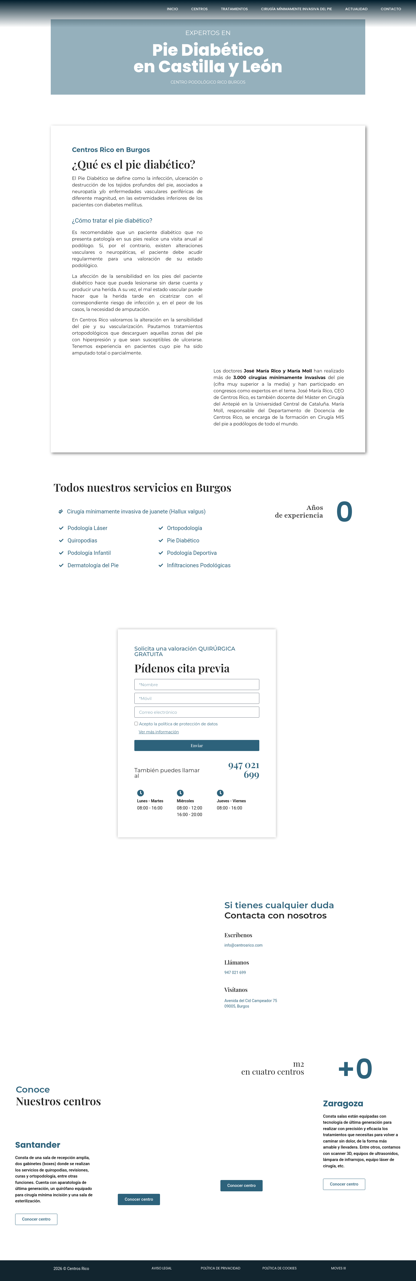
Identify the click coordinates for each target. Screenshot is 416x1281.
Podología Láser (87, 528)
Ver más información (159, 731)
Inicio (172, 9)
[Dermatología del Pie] (61, 565)
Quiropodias (82, 540)
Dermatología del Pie (93, 565)
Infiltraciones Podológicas (199, 565)
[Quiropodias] (61, 540)
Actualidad (356, 9)
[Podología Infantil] (61, 553)
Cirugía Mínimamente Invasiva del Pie (296, 9)
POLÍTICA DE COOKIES (279, 1268)
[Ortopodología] (161, 528)
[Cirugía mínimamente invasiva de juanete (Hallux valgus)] (60, 511)
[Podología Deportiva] (161, 553)
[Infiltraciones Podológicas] (161, 565)
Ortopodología (184, 528)
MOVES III (338, 1268)
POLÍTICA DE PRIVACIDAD (220, 1268)
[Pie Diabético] (161, 540)
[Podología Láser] (61, 528)
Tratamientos (234, 9)
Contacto (391, 9)
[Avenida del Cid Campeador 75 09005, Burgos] (131, 957)
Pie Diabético (183, 540)
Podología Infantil (89, 553)
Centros (199, 9)
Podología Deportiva (192, 553)
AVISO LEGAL (161, 1268)
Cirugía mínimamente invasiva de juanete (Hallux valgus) (136, 511)
